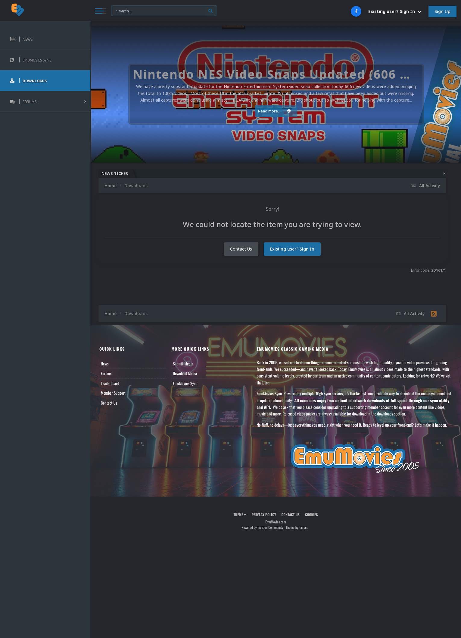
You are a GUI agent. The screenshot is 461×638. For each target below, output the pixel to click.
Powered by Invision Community (262, 527)
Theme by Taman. (297, 527)
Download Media (185, 373)
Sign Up (442, 11)
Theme (239, 514)
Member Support (113, 393)
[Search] (163, 11)
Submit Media (183, 364)
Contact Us (241, 249)
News (105, 364)
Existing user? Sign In (395, 11)
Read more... (274, 111)
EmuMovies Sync (185, 383)
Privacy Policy (263, 514)
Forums (106, 373)
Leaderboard (110, 383)
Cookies (311, 514)
